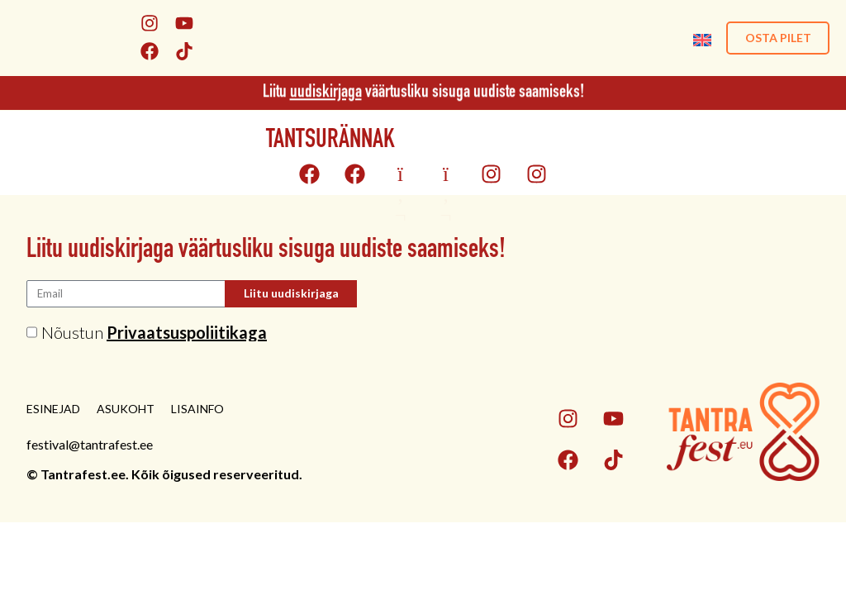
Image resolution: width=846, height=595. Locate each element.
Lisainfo (197, 409)
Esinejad (53, 409)
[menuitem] (699, 37)
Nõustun (154, 332)
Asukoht (125, 409)
